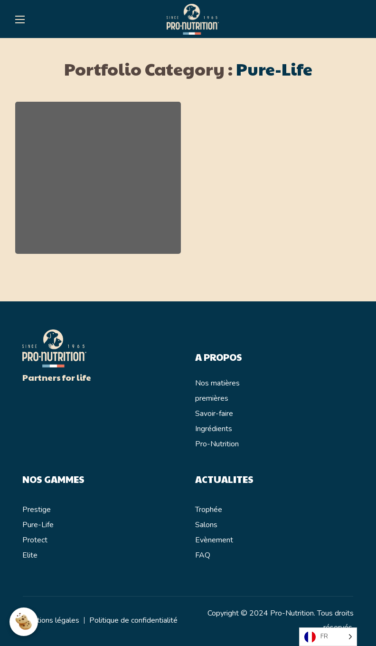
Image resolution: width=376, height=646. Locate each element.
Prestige (36, 509)
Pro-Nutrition (217, 444)
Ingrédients (213, 429)
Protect (34, 540)
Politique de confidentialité (133, 620)
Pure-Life (38, 525)
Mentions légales (50, 620)
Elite (30, 555)
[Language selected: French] (328, 636)
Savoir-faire (214, 413)
